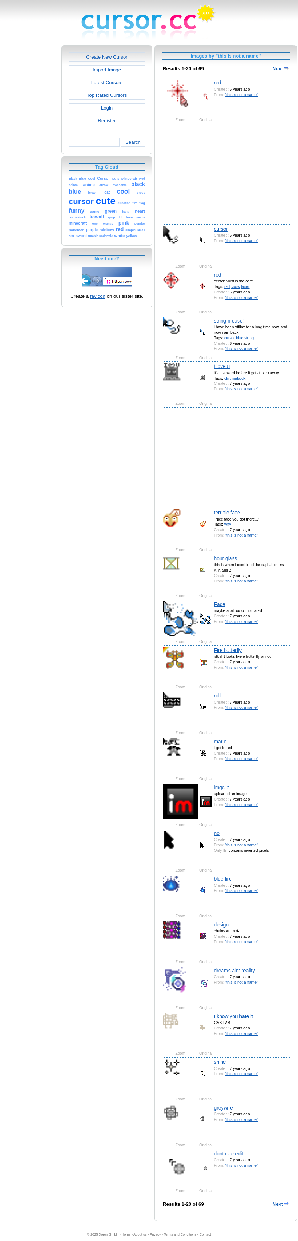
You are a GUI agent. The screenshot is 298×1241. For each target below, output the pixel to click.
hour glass (225, 558)
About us (140, 1234)
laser (245, 286)
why (227, 524)
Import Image (107, 69)
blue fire (223, 879)
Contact (205, 1234)
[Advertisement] (30, 154)
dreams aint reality (234, 970)
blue (239, 338)
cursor (221, 229)
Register (107, 120)
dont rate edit (228, 1154)
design (221, 925)
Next (281, 68)
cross (235, 286)
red (217, 83)
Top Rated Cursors (107, 95)
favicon (97, 296)
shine (220, 1062)
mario (220, 741)
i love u (222, 366)
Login (107, 108)
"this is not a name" (241, 94)
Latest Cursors (106, 82)
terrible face (227, 512)
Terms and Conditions (180, 1234)
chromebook (234, 378)
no (217, 833)
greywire (223, 1108)
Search (133, 142)
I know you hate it (233, 1016)
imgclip (222, 787)
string (249, 338)
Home (126, 1234)
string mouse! (229, 321)
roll (217, 696)
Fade (219, 604)
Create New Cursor (107, 57)
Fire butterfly (228, 650)
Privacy (155, 1234)
